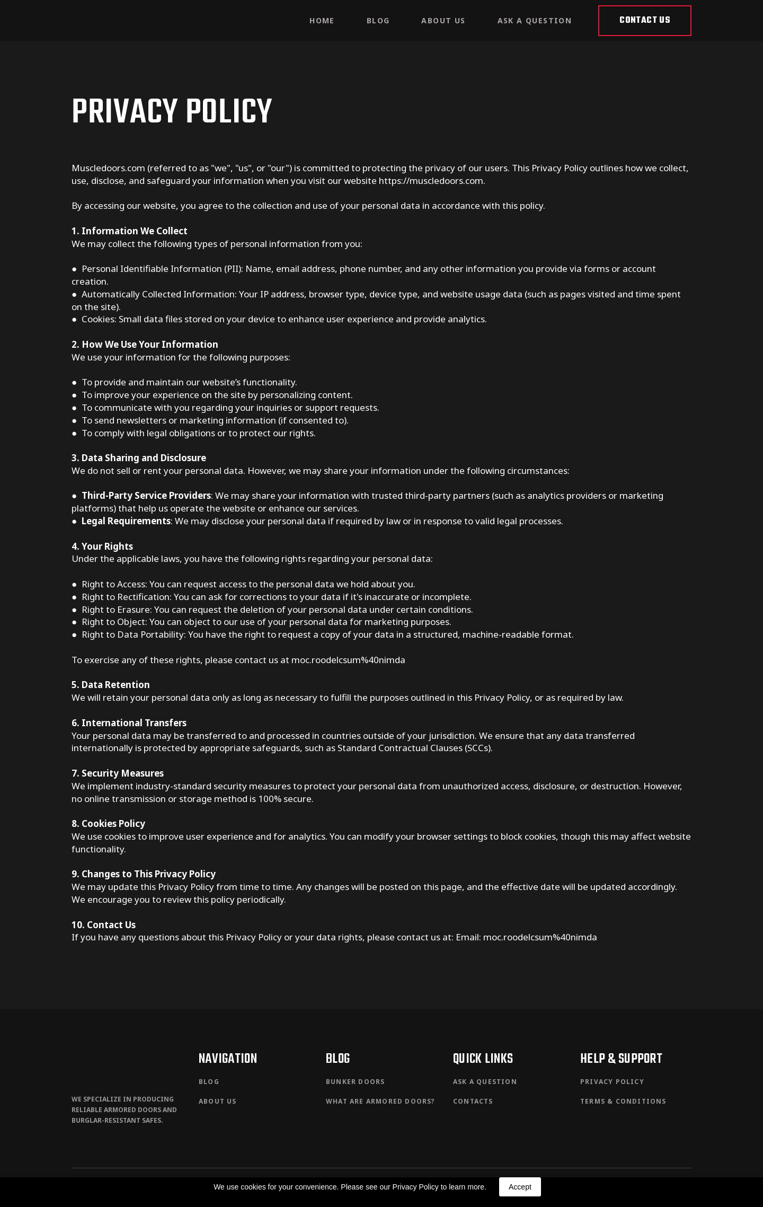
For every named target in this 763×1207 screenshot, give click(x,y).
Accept (520, 1187)
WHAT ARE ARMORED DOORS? (381, 1101)
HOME (322, 20)
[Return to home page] (111, 20)
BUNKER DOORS (355, 1081)
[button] (644, 20)
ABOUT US (443, 20)
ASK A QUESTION (535, 20)
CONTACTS (473, 1101)
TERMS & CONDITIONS (623, 1101)
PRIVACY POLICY (612, 1081)
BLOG (378, 20)
